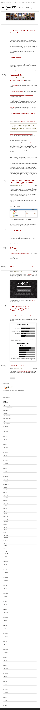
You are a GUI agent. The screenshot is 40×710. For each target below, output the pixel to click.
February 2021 (6, 476)
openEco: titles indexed (8, 4)
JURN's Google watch (7, 413)
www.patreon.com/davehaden (13, 390)
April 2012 (5, 644)
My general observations (7, 415)
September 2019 (6, 503)
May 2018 (5, 529)
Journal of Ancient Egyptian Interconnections (16, 91)
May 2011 (5, 662)
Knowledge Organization (13, 98)
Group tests (15, 2)
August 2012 (5, 639)
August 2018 (5, 524)
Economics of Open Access (7, 405)
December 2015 (6, 575)
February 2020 (6, 495)
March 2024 (5, 444)
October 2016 (6, 559)
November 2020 (6, 481)
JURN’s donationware (31, 2)
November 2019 (6, 500)
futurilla (14, 77)
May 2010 (5, 681)
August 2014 (5, 601)
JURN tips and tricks (19, 185)
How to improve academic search (8, 407)
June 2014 (5, 604)
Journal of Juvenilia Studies (14, 85)
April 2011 (5, 663)
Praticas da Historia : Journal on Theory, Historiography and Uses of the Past (21, 95)
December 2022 (6, 460)
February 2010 (6, 686)
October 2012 (6, 636)
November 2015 (6, 577)
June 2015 (5, 585)
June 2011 (5, 660)
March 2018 (5, 532)
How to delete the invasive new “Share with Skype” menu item (22, 182)
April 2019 (5, 511)
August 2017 (5, 543)
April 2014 (5, 607)
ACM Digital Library (29, 274)
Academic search (6, 402)
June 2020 (5, 489)
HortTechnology (12, 107)
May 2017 (5, 548)
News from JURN (8, 7)
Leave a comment (35, 77)
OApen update (15, 230)
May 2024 (5, 441)
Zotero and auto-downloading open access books (28, 121)
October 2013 (6, 617)
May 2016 (5, 567)
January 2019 (6, 516)
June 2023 (5, 455)
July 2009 (5, 697)
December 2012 (6, 633)
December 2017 (6, 537)
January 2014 (6, 612)
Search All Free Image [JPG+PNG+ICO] (24, 371)
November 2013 (6, 615)
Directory (3, 2)
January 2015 (6, 593)
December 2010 (6, 670)
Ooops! (17, 250)
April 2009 (5, 702)
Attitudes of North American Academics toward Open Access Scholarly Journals (22, 308)
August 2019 (5, 505)
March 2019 (5, 513)
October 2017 (6, 540)
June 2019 (5, 508)
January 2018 (6, 535)
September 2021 (6, 465)
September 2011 (6, 655)
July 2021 (5, 468)
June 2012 (5, 641)
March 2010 (5, 684)
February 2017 (6, 553)
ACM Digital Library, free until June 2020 (24, 268)
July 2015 (5, 583)
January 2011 (6, 668)
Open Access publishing (7, 423)
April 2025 (5, 436)
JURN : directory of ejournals (8, 394)
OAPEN (31, 142)
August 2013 (5, 620)
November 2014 (6, 596)
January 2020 (6, 497)
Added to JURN (16, 75)
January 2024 (6, 447)
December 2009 (6, 689)
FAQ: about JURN (8, 2)
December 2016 (6, 556)
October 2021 (6, 463)
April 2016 (5, 569)
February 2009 (6, 705)
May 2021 (5, 471)
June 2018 (5, 527)
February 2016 (6, 572)
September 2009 (6, 694)
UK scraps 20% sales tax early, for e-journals (23, 31)
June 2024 (5, 439)
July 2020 (5, 487)
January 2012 (6, 649)
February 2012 (6, 647)
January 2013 (6, 631)
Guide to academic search (22, 2)
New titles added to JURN (20, 77)
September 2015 (6, 580)
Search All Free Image (18, 366)
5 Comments (35, 185)
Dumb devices (15, 57)
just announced (20, 37)
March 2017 (5, 551)
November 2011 (6, 652)
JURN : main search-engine (7, 395)
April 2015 (5, 588)
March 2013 (5, 628)
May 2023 (5, 457)
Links (2, 4)
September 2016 (6, 561)
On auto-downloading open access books (23, 114)
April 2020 (5, 492)
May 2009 (5, 700)
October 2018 (6, 521)
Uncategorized (6, 426)
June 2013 (5, 623)
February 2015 (6, 591)
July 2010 (5, 678)
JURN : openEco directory (7, 397)
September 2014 (6, 599)
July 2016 (5, 564)
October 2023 (6, 452)
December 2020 (6, 479)
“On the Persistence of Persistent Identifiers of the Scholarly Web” (20, 253)
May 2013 (5, 625)
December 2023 (6, 449)
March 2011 (5, 665)
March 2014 (5, 609)
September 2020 (6, 484)
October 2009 (6, 692)
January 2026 (6, 431)
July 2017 (5, 545)
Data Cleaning (34, 300)
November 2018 (6, 519)
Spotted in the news (17, 118)
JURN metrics (6, 410)
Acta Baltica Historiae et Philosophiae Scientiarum (17, 80)
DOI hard (13, 248)
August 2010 (5, 676)
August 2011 (5, 657)
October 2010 (6, 673)
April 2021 (5, 473)
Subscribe (8, 383)
